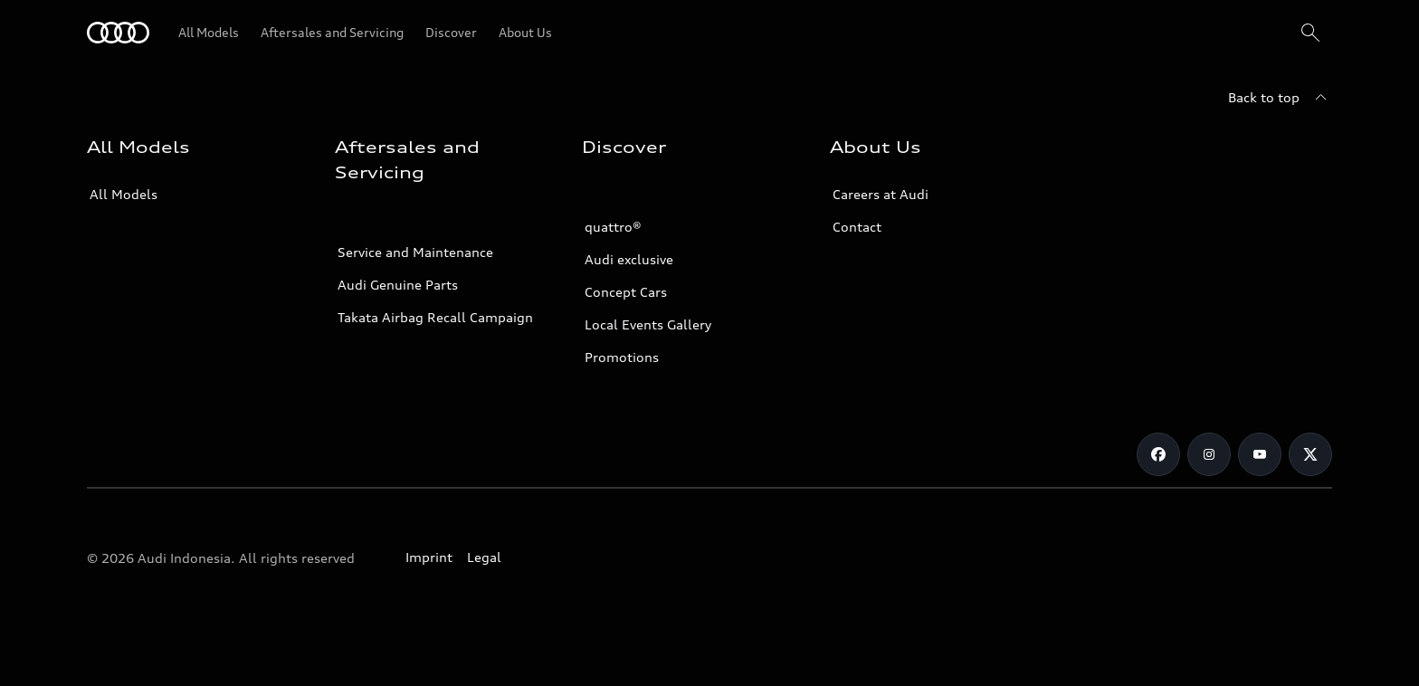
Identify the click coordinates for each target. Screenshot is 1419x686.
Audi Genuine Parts (398, 284)
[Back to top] (1280, 98)
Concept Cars (626, 292)
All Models (123, 194)
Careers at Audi (881, 194)
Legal (484, 557)
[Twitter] (1310, 454)
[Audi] (118, 32)
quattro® (613, 226)
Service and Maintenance (415, 252)
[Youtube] (1259, 454)
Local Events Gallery (648, 324)
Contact (857, 226)
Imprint (428, 557)
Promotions (622, 357)
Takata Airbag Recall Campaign (435, 317)
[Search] (1310, 32)
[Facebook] (1158, 454)
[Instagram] (1209, 454)
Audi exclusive (629, 259)
